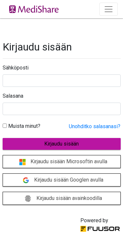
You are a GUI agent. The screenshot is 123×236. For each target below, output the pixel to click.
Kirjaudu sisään (61, 144)
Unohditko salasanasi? (94, 126)
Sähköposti (16, 68)
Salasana (13, 96)
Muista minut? (21, 126)
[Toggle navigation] (108, 9)
